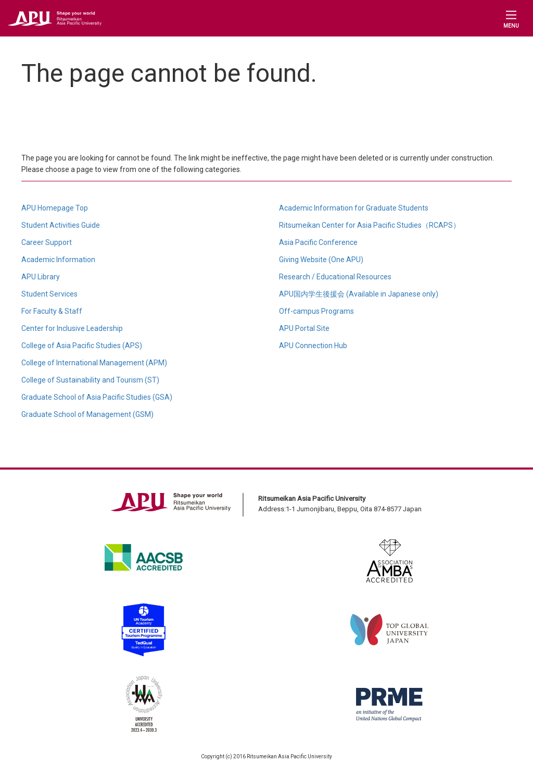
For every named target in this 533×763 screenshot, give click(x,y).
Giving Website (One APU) (321, 259)
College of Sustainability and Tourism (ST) (90, 380)
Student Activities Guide (60, 225)
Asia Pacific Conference (318, 242)
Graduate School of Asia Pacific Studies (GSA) (96, 397)
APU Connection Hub (313, 345)
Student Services (49, 294)
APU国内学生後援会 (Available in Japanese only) (358, 294)
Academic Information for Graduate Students (353, 208)
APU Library (40, 277)
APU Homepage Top (54, 208)
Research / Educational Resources (335, 277)
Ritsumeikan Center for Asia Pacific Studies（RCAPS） (369, 225)
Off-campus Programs (316, 311)
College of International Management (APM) (94, 363)
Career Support (46, 242)
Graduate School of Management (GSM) (87, 414)
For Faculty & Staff (51, 311)
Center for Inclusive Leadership (72, 328)
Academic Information (58, 259)
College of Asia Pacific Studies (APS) (81, 345)
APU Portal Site (304, 328)
